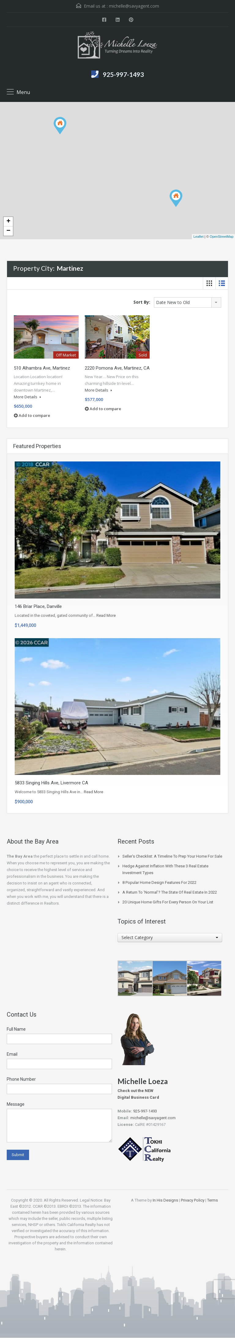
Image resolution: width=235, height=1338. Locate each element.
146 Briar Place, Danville (38, 606)
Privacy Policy (192, 1200)
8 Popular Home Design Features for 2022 (159, 882)
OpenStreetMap (221, 236)
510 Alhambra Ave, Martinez (42, 368)
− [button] (8, 231)
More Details (27, 397)
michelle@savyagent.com (134, 6)
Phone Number (21, 1079)
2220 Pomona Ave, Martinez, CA (117, 368)
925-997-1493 (123, 74)
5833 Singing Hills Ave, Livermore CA (51, 783)
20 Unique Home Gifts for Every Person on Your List (167, 902)
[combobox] (187, 302)
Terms (212, 1200)
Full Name (16, 1029)
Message (15, 1104)
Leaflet (198, 236)
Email (12, 1054)
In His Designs (165, 1200)
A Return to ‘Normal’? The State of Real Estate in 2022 (169, 892)
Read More (106, 615)
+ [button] (8, 221)
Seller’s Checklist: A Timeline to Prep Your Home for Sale (172, 856)
